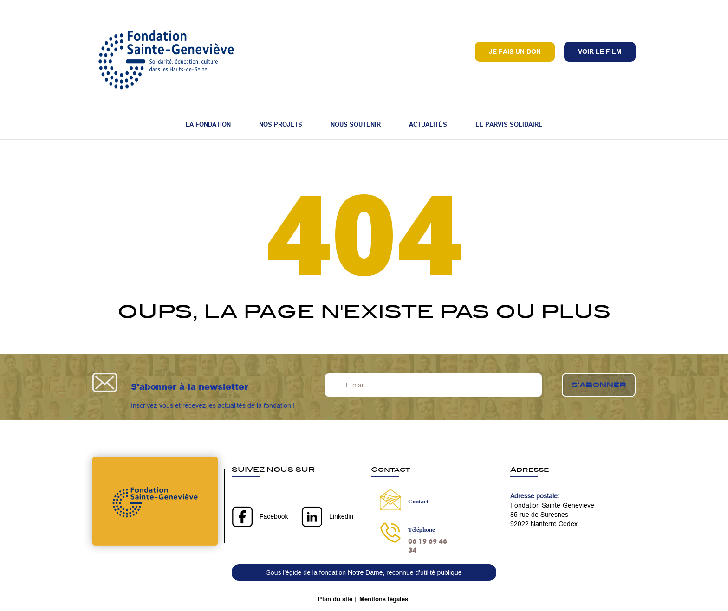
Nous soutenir (356, 124)
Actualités (428, 124)
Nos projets (280, 124)
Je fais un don (515, 51)
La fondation (208, 124)
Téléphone (421, 529)
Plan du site (335, 599)
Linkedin (341, 516)
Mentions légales (383, 599)
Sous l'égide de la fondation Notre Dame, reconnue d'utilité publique (364, 572)
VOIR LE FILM (600, 51)
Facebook (274, 516)
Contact (418, 501)
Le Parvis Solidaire (509, 124)
